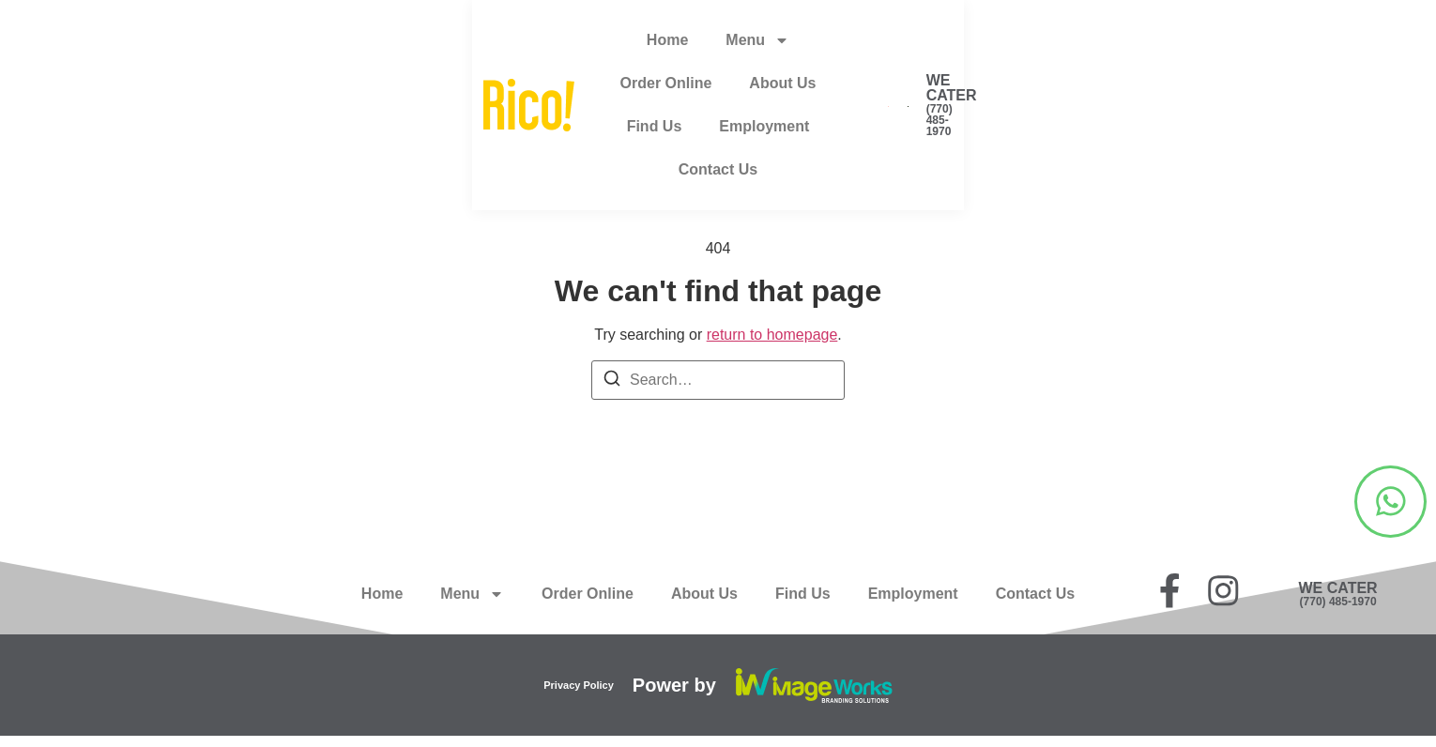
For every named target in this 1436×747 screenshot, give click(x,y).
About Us (704, 45)
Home (382, 45)
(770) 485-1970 (1384, 60)
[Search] (612, 381)
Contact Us (1035, 45)
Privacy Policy (578, 695)
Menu (472, 45)
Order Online (588, 45)
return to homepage (772, 335)
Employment (913, 45)
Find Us (803, 45)
